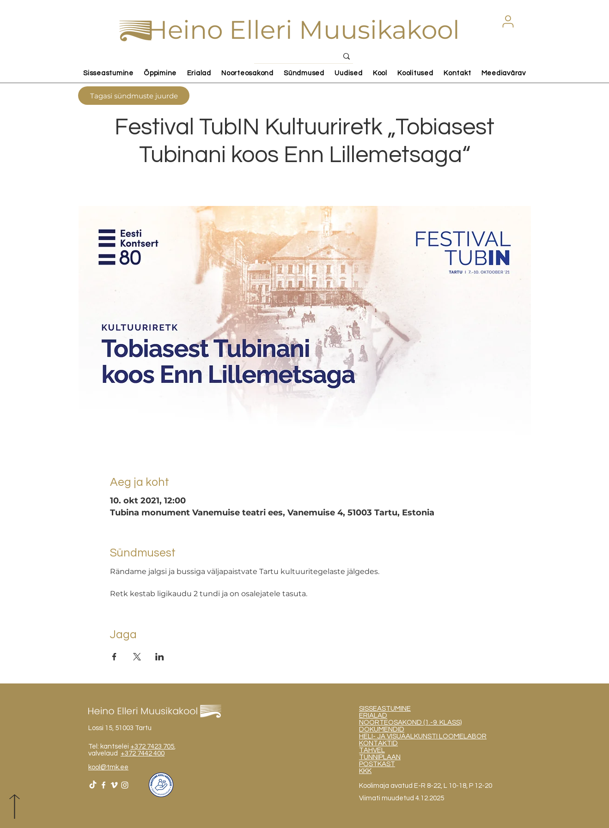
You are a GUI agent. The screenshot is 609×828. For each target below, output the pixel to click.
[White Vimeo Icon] (114, 785)
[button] (508, 21)
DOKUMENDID (381, 729)
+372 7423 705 (152, 746)
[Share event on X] (137, 656)
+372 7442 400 (142, 753)
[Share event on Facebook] (114, 656)
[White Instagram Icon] (124, 785)
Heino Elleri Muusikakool (303, 29)
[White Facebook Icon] (103, 785)
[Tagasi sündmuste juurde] (133, 95)
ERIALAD (373, 715)
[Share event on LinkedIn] (159, 656)
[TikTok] (92, 785)
